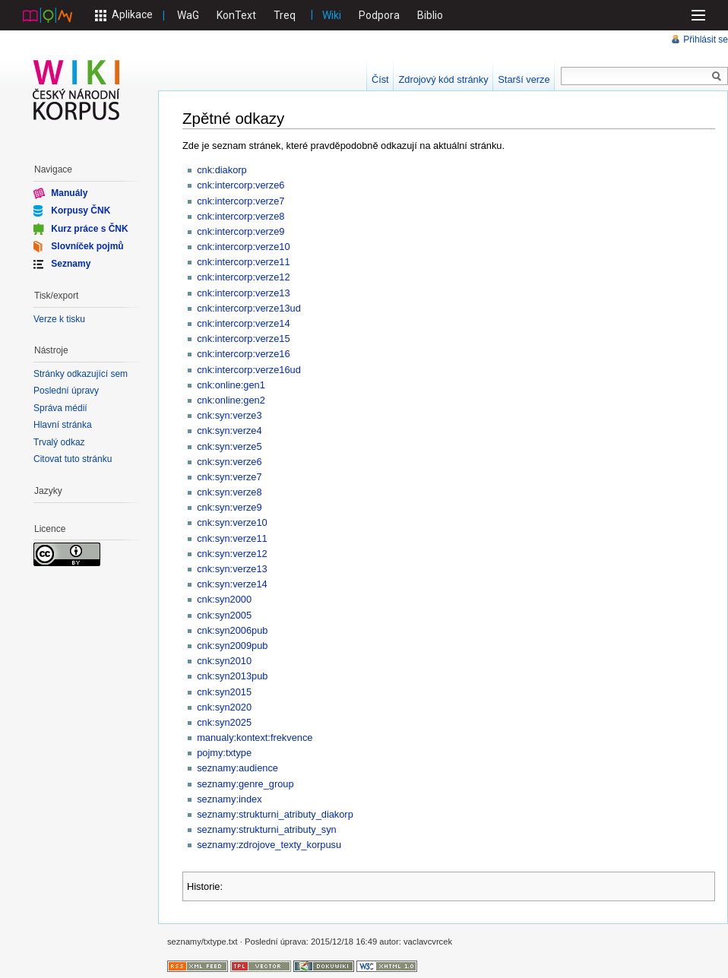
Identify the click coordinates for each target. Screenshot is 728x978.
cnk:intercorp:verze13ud (249, 308)
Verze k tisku (59, 319)
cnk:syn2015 (224, 692)
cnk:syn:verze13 (232, 568)
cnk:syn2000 (224, 599)
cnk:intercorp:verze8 (240, 216)
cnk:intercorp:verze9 (240, 231)
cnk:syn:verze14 (232, 584)
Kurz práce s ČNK (89, 228)
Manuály (69, 193)
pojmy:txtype (224, 752)
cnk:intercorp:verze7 (240, 201)
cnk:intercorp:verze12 (243, 277)
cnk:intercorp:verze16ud (249, 369)
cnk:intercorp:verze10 (243, 246)
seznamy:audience (237, 768)
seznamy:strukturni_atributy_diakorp (275, 814)
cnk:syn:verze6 (229, 461)
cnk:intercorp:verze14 (243, 323)
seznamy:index (229, 799)
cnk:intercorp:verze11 (243, 261)
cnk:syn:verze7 (229, 477)
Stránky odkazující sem (80, 374)
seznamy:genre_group (245, 784)
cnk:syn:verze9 (229, 507)
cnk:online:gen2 (231, 400)
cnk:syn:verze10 (232, 522)
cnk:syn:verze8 (229, 492)
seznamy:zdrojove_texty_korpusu (269, 844)
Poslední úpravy (66, 390)
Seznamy (70, 263)
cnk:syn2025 (224, 722)
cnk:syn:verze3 (229, 415)
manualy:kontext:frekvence (254, 737)
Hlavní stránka (62, 424)
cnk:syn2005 (224, 615)
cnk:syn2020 (224, 707)
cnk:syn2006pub (232, 630)
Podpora (379, 15)
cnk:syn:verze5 (229, 446)
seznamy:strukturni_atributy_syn (267, 829)
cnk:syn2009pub (232, 645)
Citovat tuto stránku (72, 459)
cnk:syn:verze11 (232, 538)
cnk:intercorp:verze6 (240, 185)
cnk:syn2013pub (232, 676)
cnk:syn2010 (224, 660)
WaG (188, 15)
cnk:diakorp (221, 170)
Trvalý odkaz (59, 442)
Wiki (331, 15)
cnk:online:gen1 (231, 385)
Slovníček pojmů (87, 246)
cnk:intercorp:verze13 (243, 293)
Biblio (430, 15)
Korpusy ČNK (80, 210)
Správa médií (60, 408)
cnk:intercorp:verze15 (243, 338)
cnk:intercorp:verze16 (243, 353)
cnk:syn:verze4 (229, 430)
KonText (236, 15)
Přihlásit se (705, 39)
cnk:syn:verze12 (232, 553)
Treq (285, 15)
